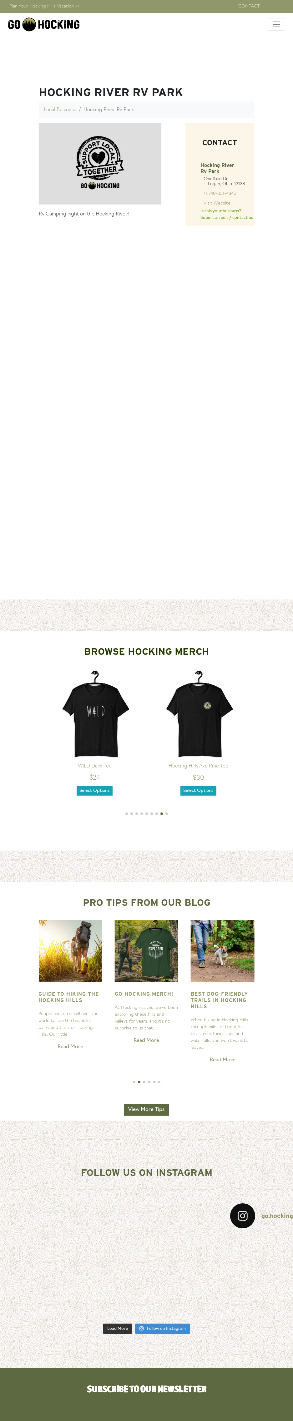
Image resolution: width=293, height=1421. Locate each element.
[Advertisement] (147, 553)
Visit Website (217, 203)
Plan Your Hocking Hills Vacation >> (44, 6)
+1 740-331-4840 (220, 193)
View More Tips (146, 1109)
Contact (249, 6)
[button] (126, 813)
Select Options (95, 790)
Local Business (60, 109)
